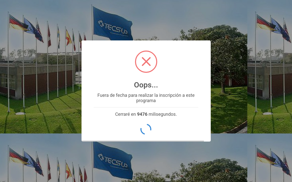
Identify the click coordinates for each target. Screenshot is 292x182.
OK (146, 129)
